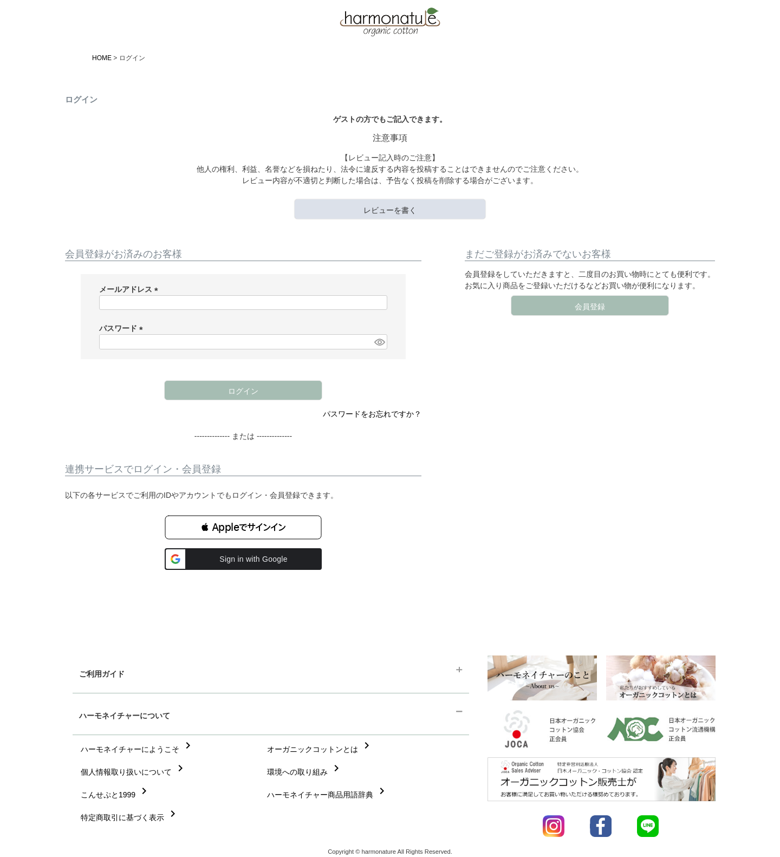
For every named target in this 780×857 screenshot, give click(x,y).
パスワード (123, 328)
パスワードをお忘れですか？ (372, 414)
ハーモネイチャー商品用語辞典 (327, 794)
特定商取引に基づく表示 (130, 817)
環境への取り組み (305, 772)
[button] (243, 527)
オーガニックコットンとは (320, 749)
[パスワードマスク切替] (379, 342)
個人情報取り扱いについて (134, 772)
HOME (102, 58)
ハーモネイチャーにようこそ (137, 749)
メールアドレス (130, 289)
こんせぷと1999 (116, 794)
